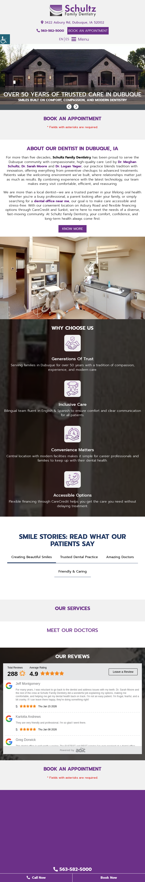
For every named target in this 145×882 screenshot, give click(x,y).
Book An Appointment (88, 30)
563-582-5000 (50, 30)
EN (61, 39)
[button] (69, 107)
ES (67, 39)
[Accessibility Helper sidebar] (5, 39)
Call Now (36, 877)
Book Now (109, 877)
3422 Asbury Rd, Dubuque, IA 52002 (72, 22)
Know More (72, 228)
